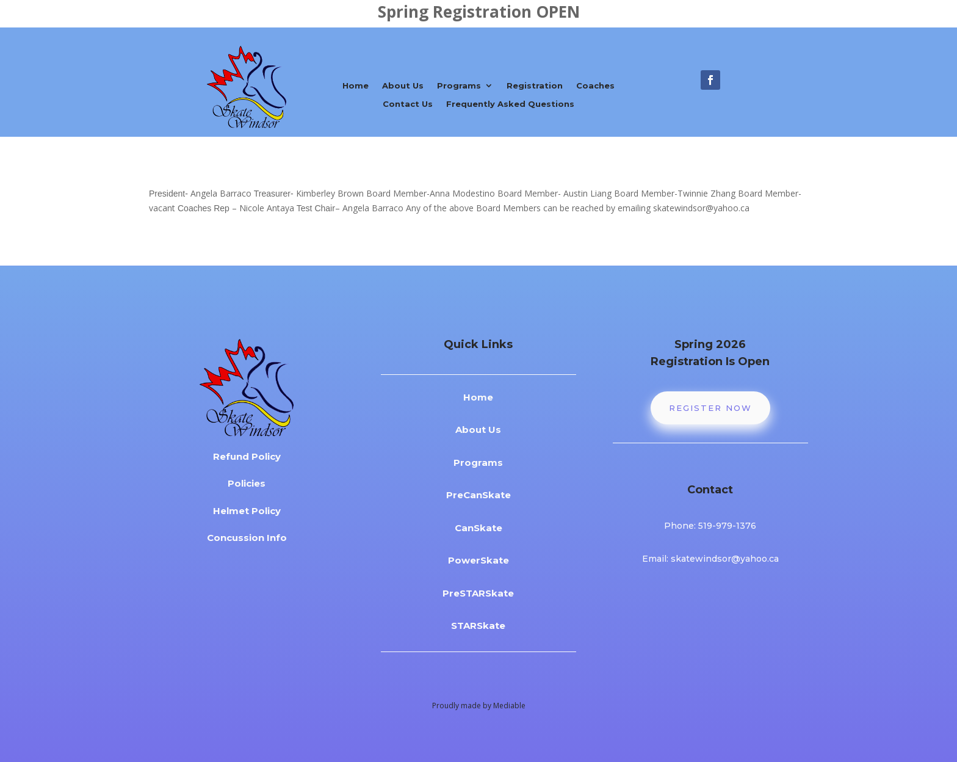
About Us (403, 85)
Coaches (595, 85)
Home (355, 85)
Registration (535, 85)
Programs (459, 85)
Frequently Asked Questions (510, 104)
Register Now (710, 408)
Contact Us (408, 104)
